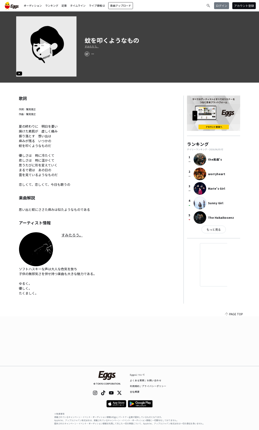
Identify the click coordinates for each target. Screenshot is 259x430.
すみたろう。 (92, 46)
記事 (64, 5)
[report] (92, 54)
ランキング (51, 5)
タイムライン (78, 5)
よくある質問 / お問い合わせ (146, 380)
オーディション (33, 5)
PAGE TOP (234, 364)
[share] (87, 54)
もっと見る (214, 229)
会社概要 (135, 391)
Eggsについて (137, 374)
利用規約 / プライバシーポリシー (148, 386)
